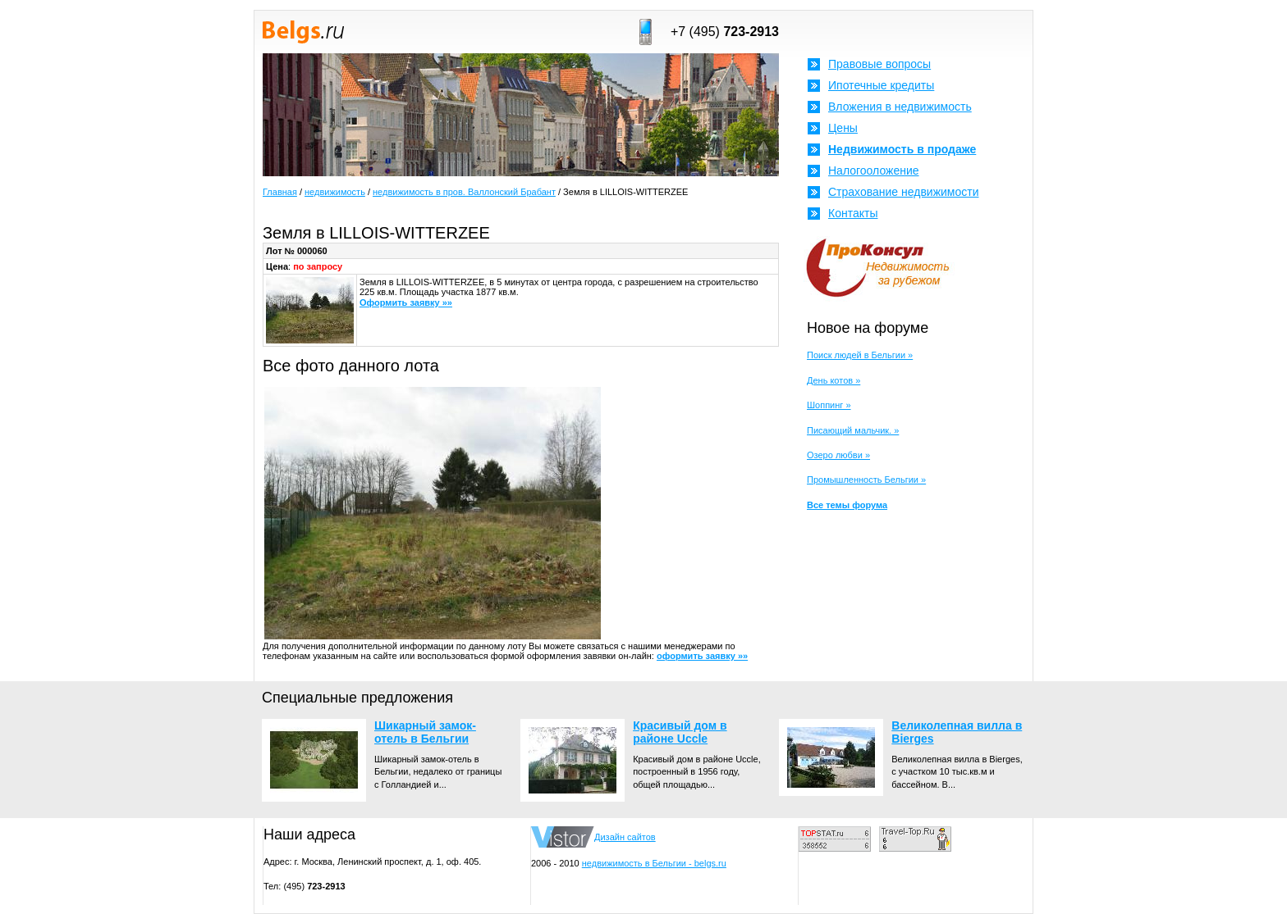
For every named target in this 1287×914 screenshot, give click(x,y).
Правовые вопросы (879, 63)
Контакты (852, 213)
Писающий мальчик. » (853, 430)
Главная (280, 192)
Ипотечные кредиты (881, 85)
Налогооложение (873, 170)
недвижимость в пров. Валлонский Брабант (464, 192)
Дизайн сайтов (625, 837)
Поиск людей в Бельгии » (860, 355)
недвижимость (335, 192)
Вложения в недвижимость (900, 106)
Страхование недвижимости (903, 191)
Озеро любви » (838, 455)
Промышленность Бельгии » (866, 479)
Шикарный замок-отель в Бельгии (425, 732)
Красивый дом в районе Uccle (679, 732)
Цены (843, 127)
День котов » (833, 380)
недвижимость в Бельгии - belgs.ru (654, 863)
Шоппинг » (829, 405)
